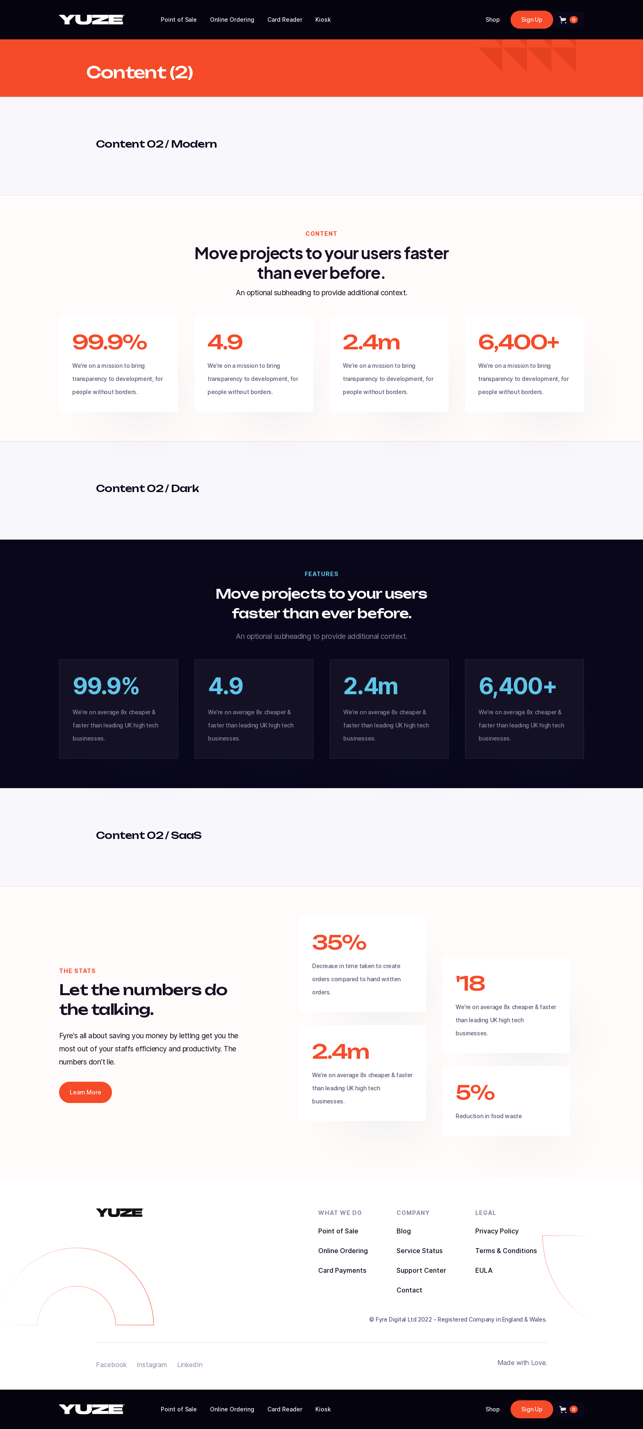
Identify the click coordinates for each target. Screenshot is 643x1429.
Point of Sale (179, 19)
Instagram (152, 1365)
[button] (568, 19)
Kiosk (323, 19)
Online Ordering (232, 19)
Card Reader (284, 19)
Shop (493, 19)
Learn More (85, 1092)
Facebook (111, 1365)
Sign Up (532, 19)
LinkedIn (190, 1365)
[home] (92, 20)
